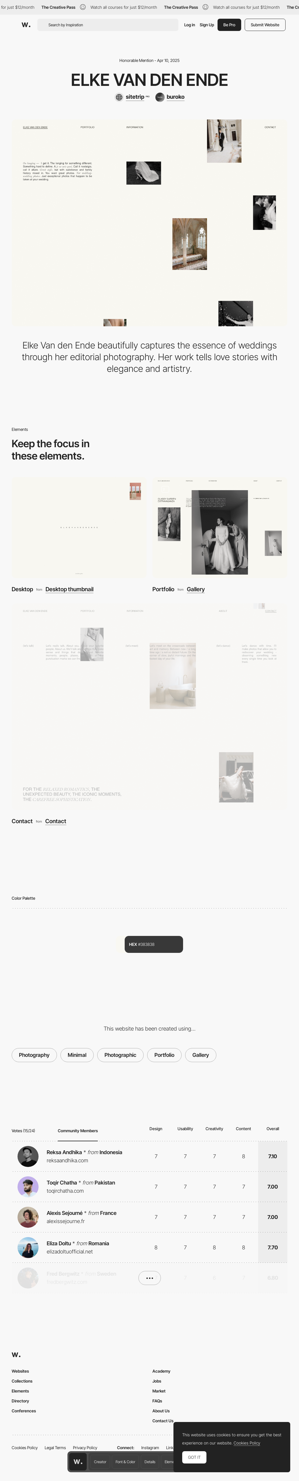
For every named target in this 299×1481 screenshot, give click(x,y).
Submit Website (265, 24)
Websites (20, 1371)
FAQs (157, 1400)
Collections (22, 1380)
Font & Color (125, 1461)
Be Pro (229, 24)
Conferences (24, 1410)
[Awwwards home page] (78, 1461)
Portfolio (163, 589)
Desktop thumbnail (69, 589)
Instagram (150, 1447)
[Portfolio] (219, 527)
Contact (22, 821)
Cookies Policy (25, 1447)
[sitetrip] (131, 97)
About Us (161, 1410)
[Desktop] (79, 527)
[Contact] (149, 706)
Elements (172, 1461)
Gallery (196, 589)
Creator (100, 1461)
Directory (20, 1400)
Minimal (77, 1055)
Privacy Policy (85, 1447)
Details (150, 1461)
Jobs (156, 1380)
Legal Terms (55, 1447)
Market (159, 1390)
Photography (34, 1055)
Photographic (120, 1055)
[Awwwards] (26, 24)
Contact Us (162, 1420)
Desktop (22, 589)
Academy (161, 1371)
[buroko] (170, 97)
